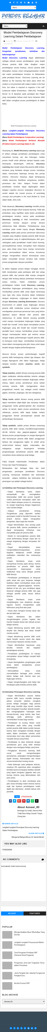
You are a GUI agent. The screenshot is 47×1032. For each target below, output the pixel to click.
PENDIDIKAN (8, 44)
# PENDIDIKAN (26, 797)
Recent (12, 913)
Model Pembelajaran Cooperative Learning (25, 137)
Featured (35, 913)
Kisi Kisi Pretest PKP (22, 983)
